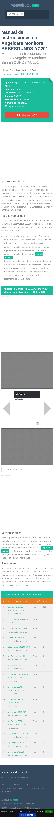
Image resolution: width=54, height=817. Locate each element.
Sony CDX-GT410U (15, 619)
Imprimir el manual (17, 106)
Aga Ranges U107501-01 (17, 752)
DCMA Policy (6, 792)
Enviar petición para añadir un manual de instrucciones (23, 788)
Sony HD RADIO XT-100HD (18, 628)
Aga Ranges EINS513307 (17, 665)
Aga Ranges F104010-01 (17, 712)
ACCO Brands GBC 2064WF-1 (19, 647)
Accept (49, 811)
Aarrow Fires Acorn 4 (16, 638)
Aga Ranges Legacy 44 (16, 656)
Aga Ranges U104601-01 (17, 743)
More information (27, 814)
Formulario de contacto (10, 784)
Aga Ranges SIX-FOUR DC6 (18, 733)
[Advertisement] (27, 152)
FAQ (26, 784)
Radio (18, 89)
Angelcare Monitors (25, 92)
